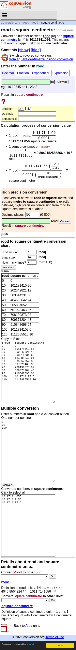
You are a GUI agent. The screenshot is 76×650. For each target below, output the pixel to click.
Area (26, 22)
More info (31, 644)
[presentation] (44, 135)
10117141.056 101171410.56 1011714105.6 (28, 525)
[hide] (36, 50)
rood (35, 22)
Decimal (8, 73)
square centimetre (17, 606)
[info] (28, 108)
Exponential (40, 73)
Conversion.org (10, 22)
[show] (24, 50)
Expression (60, 73)
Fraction (23, 73)
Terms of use (54, 637)
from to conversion (41, 59)
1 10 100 (28, 451)
